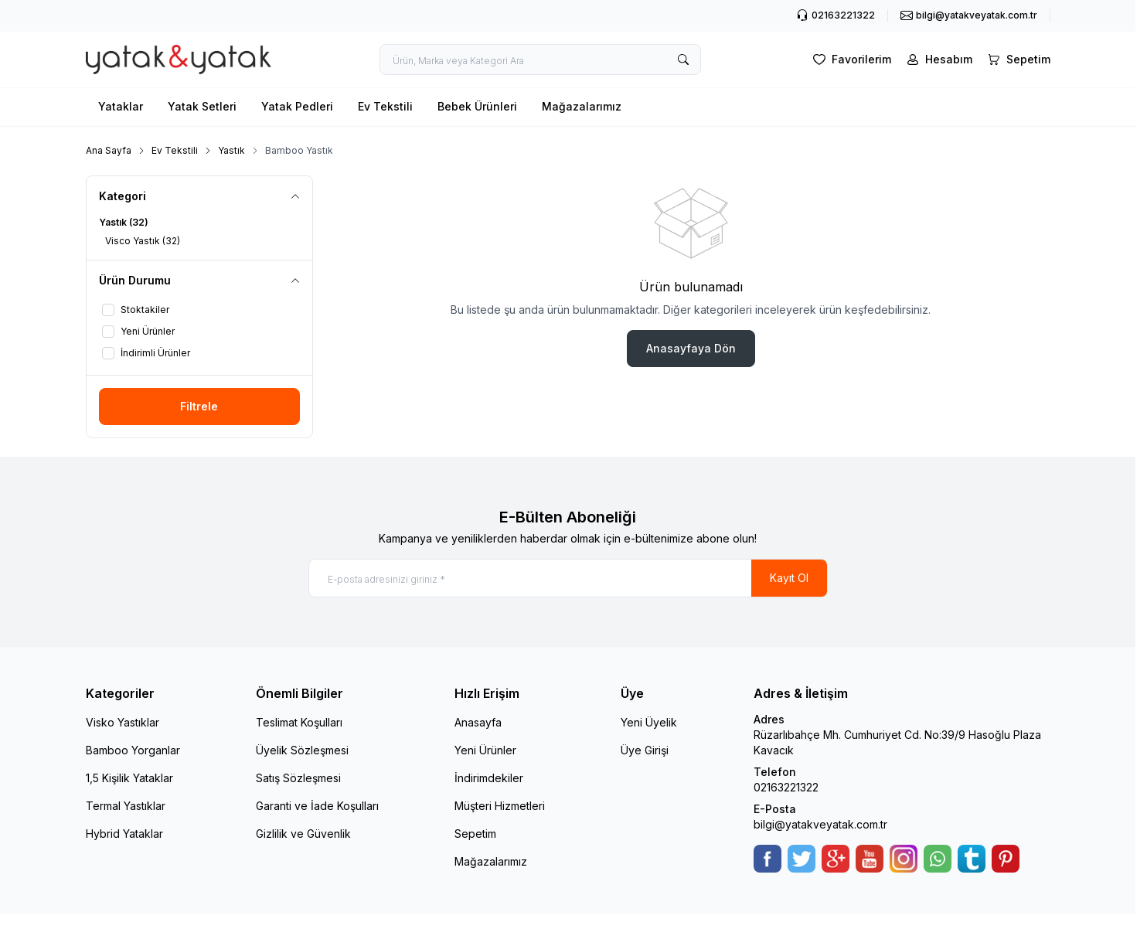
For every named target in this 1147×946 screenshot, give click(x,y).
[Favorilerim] (850, 59)
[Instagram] (903, 859)
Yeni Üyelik (649, 722)
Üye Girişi (645, 750)
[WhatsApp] (937, 859)
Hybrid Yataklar (124, 833)
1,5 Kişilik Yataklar (129, 777)
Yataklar (120, 106)
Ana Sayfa (108, 150)
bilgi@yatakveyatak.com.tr (820, 824)
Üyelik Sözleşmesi (302, 750)
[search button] (683, 59)
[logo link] (178, 60)
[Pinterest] (1005, 859)
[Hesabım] (938, 59)
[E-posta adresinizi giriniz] (568, 578)
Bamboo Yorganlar (133, 750)
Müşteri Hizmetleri (499, 805)
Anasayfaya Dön (691, 348)
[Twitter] (801, 859)
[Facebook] (767, 859)
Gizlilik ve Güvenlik (303, 833)
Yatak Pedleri (297, 106)
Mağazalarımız (581, 106)
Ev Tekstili (385, 106)
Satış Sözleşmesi (298, 777)
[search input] (540, 59)
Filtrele (199, 406)
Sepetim (475, 833)
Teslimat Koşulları (299, 722)
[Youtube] (869, 859)
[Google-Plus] (835, 859)
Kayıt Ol (789, 577)
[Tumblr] (971, 859)
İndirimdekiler (488, 777)
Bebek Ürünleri (477, 106)
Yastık (231, 150)
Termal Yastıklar (125, 805)
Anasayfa (478, 722)
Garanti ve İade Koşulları (317, 805)
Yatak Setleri (202, 106)
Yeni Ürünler (485, 750)
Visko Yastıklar (122, 722)
